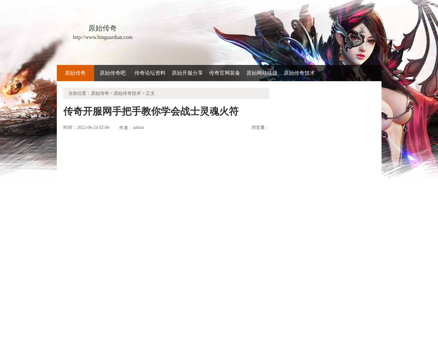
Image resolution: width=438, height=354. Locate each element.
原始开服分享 (187, 73)
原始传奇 (75, 73)
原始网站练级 (262, 73)
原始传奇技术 (299, 73)
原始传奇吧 (113, 73)
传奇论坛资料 (150, 73)
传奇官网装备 (224, 73)
